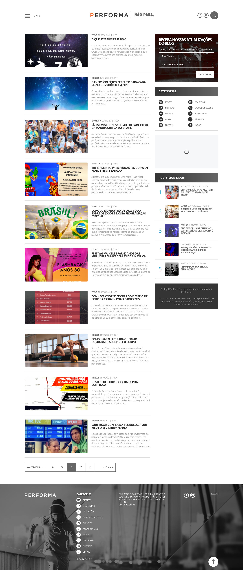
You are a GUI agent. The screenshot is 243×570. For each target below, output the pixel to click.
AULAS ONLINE (201, 113)
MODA (168, 119)
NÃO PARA (199, 119)
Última (107, 467)
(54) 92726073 (127, 504)
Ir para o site (84, 559)
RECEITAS (169, 125)
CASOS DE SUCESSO (204, 107)
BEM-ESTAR (200, 102)
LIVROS (198, 125)
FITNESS (168, 102)
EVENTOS (169, 113)
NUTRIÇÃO (170, 107)
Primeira (35, 467)
